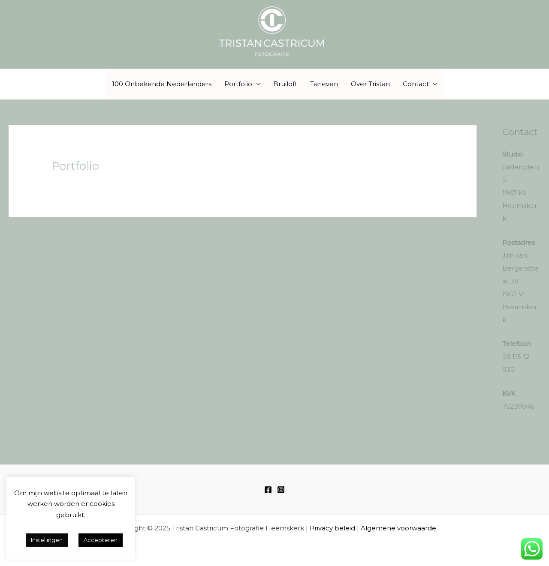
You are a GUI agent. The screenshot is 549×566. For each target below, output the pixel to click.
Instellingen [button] (47, 539)
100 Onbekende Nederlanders (161, 84)
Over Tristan (370, 84)
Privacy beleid (332, 528)
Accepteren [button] (101, 539)
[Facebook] (268, 490)
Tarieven (324, 84)
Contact (416, 84)
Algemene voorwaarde (398, 528)
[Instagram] (281, 490)
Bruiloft (285, 84)
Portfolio (238, 84)
